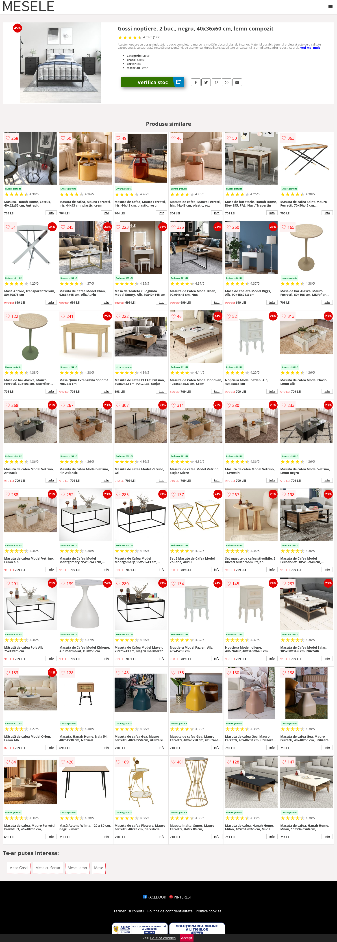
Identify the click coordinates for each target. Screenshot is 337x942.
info (51, 213)
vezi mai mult (310, 48)
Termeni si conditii (128, 911)
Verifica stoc (161, 82)
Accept (186, 937)
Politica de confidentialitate (170, 911)
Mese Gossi (18, 867)
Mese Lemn (77, 867)
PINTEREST (180, 897)
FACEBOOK (154, 897)
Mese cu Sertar (47, 867)
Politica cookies (208, 911)
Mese (98, 867)
